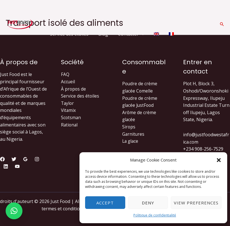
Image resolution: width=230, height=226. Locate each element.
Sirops (129, 127)
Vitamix (68, 110)
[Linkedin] (5, 166)
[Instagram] (37, 159)
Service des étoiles (80, 96)
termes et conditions (63, 209)
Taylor (68, 103)
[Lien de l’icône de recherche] (221, 24)
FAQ (65, 74)
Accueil (68, 82)
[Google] (25, 159)
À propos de (73, 89)
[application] (119, 14)
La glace (130, 141)
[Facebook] (2, 159)
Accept (105, 203)
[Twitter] (14, 159)
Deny (148, 203)
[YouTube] (17, 166)
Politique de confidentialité (154, 215)
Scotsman (71, 117)
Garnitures (133, 134)
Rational (69, 125)
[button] (219, 160)
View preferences (196, 203)
